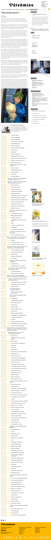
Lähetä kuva (47, 75)
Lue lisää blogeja (46, 57)
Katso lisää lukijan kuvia (45, 74)
